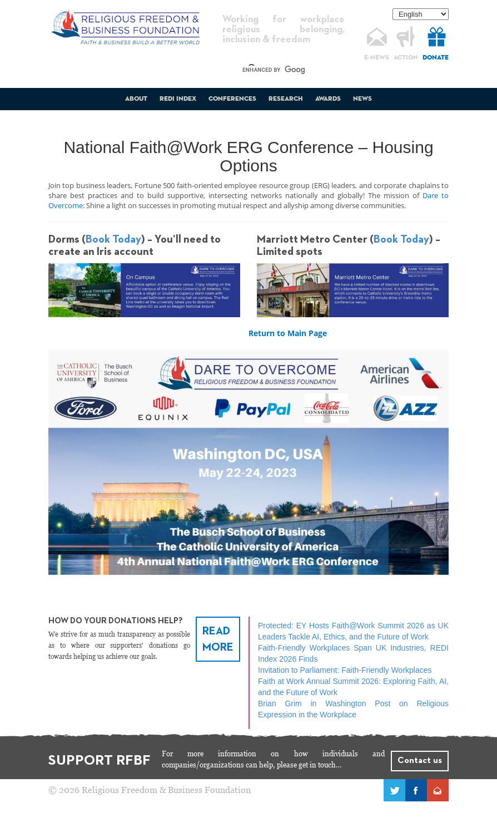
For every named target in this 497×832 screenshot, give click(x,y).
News (362, 99)
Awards (328, 99)
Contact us (419, 760)
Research (286, 99)
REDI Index (178, 99)
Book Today (113, 239)
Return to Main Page (287, 333)
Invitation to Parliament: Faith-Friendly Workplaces (345, 670)
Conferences (232, 99)
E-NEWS (376, 58)
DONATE (436, 58)
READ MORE (217, 639)
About (136, 99)
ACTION (406, 58)
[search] (273, 70)
